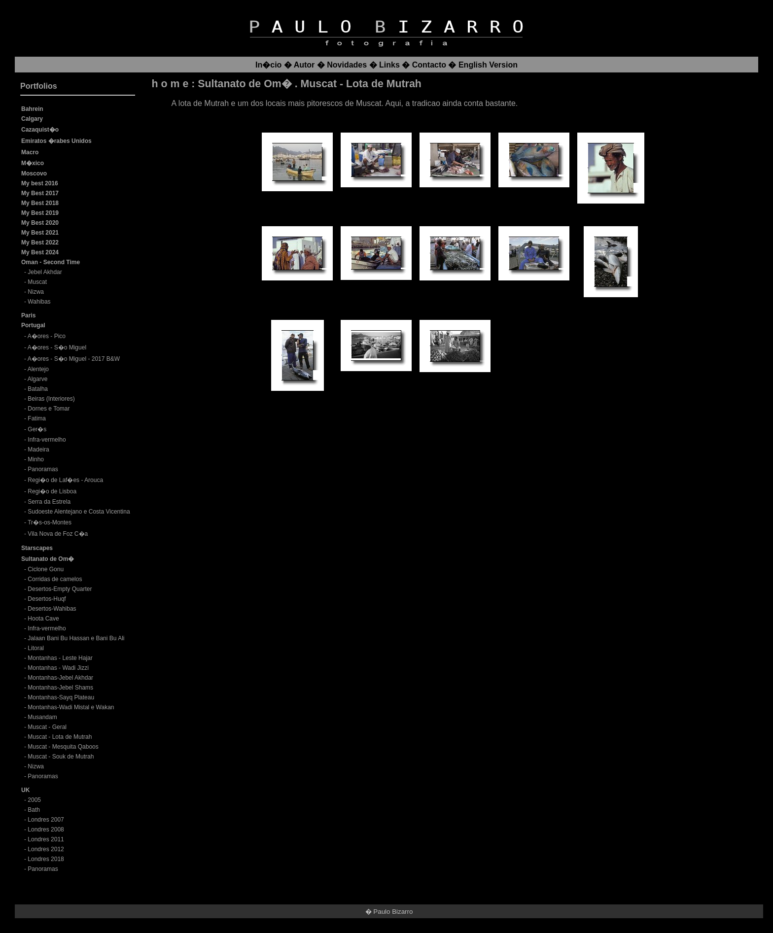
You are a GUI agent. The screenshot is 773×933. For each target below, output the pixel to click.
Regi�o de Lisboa (52, 491)
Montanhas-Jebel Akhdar (60, 677)
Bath (34, 809)
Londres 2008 (46, 829)
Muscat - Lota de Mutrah (60, 736)
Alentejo (38, 369)
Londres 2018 (46, 859)
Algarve (38, 379)
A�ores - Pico (47, 336)
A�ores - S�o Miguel (57, 347)
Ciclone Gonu (46, 569)
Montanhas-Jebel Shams (60, 687)
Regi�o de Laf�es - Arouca (65, 480)
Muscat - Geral (47, 727)
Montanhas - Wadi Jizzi (58, 667)
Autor (304, 65)
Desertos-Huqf (47, 598)
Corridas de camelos (55, 579)
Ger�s (37, 429)
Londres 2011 (46, 839)
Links (389, 65)
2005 (34, 799)
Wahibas (39, 301)
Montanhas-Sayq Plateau (61, 697)
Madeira (38, 449)
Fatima (37, 418)
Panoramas (43, 469)
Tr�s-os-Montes (49, 522)
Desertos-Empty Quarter (60, 589)
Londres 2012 (46, 849)
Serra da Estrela (49, 501)
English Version (488, 65)
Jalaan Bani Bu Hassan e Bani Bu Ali (76, 638)
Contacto (429, 65)
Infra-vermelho (47, 439)
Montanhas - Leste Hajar (60, 658)
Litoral (36, 648)
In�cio (268, 65)
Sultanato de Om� (244, 84)
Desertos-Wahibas (52, 608)
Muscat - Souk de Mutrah (61, 756)
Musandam (42, 717)
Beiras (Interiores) (51, 398)
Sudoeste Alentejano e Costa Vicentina (79, 511)
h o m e (170, 84)
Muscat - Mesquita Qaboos (63, 746)
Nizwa (36, 291)
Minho (36, 459)
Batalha (38, 388)
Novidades (347, 65)
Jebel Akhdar (45, 272)
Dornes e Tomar (49, 408)
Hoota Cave (43, 618)
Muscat (37, 281)
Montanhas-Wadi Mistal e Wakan (71, 707)
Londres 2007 (46, 819)
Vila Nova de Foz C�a (58, 533)
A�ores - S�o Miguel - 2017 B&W (74, 358)
